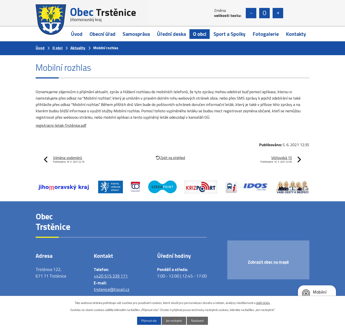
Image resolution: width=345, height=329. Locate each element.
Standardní (264, 13)
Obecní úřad (103, 34)
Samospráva (136, 34)
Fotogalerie (266, 34)
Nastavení (200, 320)
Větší (278, 13)
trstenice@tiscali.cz (111, 289)
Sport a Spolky (229, 34)
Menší (251, 13)
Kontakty (296, 34)
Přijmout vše (146, 320)
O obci (199, 34)
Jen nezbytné (174, 320)
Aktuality (77, 48)
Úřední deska (171, 34)
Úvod (77, 34)
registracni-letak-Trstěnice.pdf (61, 125)
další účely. (263, 302)
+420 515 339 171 (111, 276)
